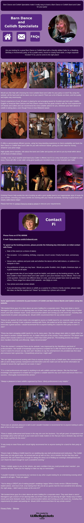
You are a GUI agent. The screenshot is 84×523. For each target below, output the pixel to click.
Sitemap (16, 508)
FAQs (48, 280)
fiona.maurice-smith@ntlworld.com (23, 239)
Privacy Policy (6, 508)
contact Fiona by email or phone (27, 204)
